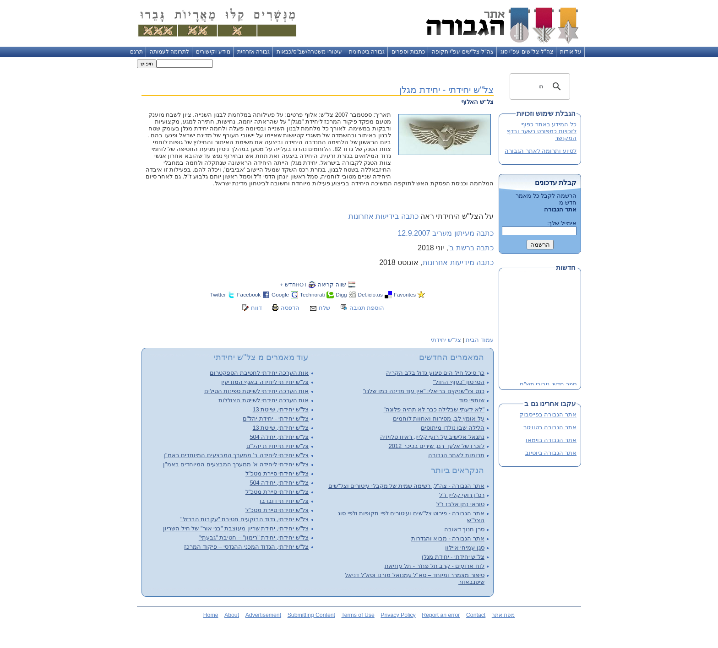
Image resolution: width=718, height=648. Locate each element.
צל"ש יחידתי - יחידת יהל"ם (276, 418)
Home (210, 615)
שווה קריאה (332, 284)
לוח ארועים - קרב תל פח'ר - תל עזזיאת (434, 565)
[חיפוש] (541, 86)
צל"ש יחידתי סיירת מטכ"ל (277, 473)
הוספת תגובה (367, 307)
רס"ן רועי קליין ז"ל (461, 494)
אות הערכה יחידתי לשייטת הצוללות (263, 400)
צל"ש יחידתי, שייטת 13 (281, 409)
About (231, 615)
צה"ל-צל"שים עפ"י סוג (526, 52)
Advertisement (263, 615)
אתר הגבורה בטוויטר (550, 427)
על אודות (571, 52)
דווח (256, 307)
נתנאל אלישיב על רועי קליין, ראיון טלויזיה (432, 436)
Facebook (249, 294)
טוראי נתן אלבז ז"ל (460, 504)
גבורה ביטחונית (367, 52)
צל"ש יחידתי (446, 339)
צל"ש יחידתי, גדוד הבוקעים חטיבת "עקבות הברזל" (244, 519)
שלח (324, 307)
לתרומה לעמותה (169, 52)
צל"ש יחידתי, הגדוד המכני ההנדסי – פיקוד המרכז (246, 546)
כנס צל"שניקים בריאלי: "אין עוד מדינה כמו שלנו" (423, 391)
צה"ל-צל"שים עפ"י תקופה (463, 52)
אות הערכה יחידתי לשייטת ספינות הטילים (256, 391)
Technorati (312, 294)
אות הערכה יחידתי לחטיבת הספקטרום (259, 372)
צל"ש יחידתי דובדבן (284, 500)
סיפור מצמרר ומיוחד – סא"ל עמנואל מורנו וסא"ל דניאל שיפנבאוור (414, 578)
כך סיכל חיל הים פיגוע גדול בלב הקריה (435, 372)
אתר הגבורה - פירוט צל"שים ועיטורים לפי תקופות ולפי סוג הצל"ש (411, 517)
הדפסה (290, 307)
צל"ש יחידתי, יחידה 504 (279, 436)
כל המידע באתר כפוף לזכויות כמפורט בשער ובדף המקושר (542, 131)
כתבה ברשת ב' (471, 248)
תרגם (136, 52)
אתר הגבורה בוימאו (551, 440)
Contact (475, 615)
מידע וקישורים (213, 52)
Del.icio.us (370, 294)
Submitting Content (311, 615)
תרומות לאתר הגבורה (456, 455)
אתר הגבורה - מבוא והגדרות (447, 538)
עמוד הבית (480, 339)
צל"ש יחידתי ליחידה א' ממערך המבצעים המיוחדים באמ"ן (236, 464)
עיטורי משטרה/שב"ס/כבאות (309, 52)
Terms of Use (358, 615)
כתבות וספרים (408, 52)
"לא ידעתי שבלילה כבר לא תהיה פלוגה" (434, 409)
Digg (341, 294)
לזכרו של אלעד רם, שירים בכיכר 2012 (436, 446)
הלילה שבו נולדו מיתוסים (452, 427)
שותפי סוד (471, 400)
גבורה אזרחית (253, 52)
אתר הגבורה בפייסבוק (548, 414)
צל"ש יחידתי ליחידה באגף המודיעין (265, 381)
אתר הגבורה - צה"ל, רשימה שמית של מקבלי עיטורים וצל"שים (406, 485)
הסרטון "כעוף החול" (458, 381)
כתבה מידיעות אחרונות (458, 262)
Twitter (218, 294)
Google (280, 294)
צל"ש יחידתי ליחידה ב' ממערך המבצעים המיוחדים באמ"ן (236, 455)
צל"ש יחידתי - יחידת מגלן (446, 89)
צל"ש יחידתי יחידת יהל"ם (277, 446)
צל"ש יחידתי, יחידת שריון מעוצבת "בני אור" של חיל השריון (236, 528)
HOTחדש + (293, 284)
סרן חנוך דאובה (464, 529)
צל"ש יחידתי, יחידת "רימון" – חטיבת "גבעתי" (254, 537)
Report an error (441, 615)
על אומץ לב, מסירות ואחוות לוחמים (438, 418)
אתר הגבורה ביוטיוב (551, 452)
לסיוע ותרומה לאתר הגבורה (541, 150)
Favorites (405, 294)
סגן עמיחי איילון (464, 547)
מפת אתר (503, 615)
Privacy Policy (398, 615)
